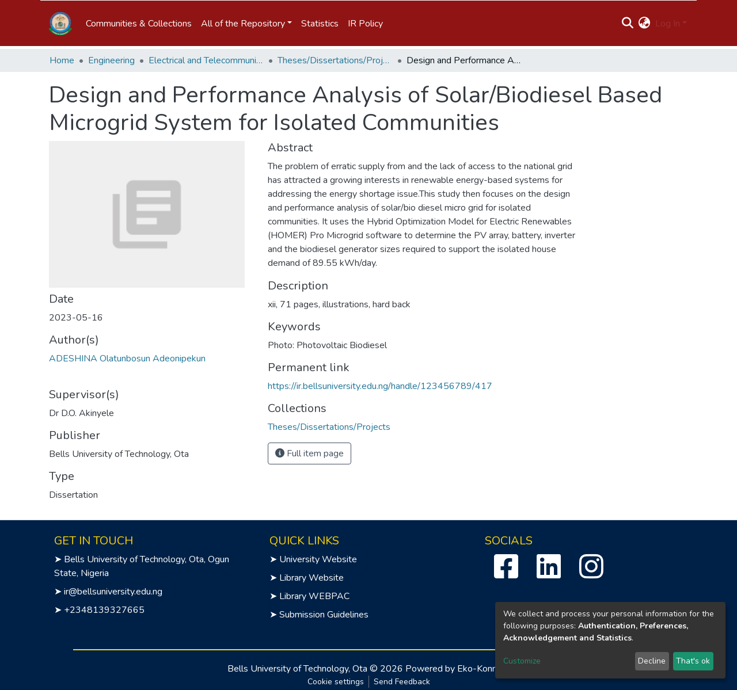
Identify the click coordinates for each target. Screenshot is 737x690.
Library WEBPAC (314, 596)
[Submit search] (628, 24)
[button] (644, 24)
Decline (652, 660)
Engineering (111, 60)
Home (62, 60)
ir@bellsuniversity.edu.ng (113, 591)
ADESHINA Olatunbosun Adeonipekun (127, 358)
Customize (522, 660)
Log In (667, 23)
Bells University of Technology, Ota (297, 668)
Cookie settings (335, 681)
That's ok (693, 660)
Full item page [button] (309, 453)
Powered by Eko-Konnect (457, 668)
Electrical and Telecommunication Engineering (206, 60)
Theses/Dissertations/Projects (335, 60)
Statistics (320, 23)
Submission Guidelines (323, 614)
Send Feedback (402, 681)
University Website (318, 559)
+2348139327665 (104, 610)
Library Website (311, 577)
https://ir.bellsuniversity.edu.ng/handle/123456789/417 (380, 386)
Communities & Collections (139, 23)
